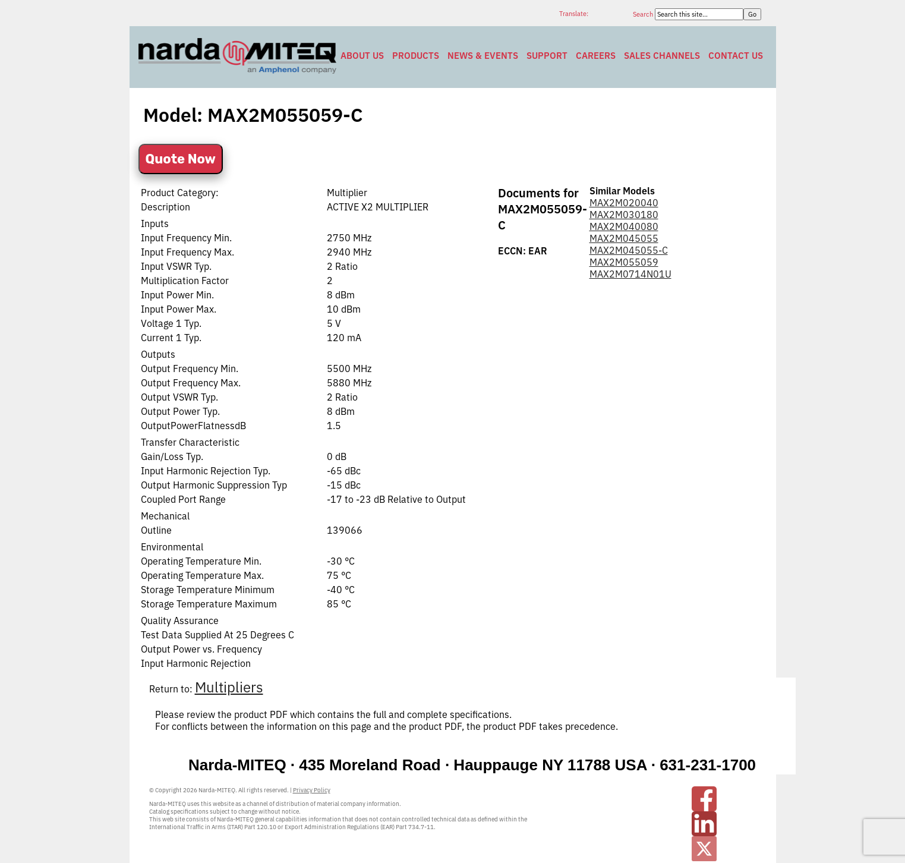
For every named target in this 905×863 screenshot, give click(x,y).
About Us (362, 55)
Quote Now (181, 159)
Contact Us (735, 55)
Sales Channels (662, 55)
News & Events (482, 55)
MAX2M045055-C (628, 250)
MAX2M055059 (623, 262)
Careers (596, 55)
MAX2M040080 (623, 226)
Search (644, 14)
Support (546, 55)
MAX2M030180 (623, 215)
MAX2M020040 (623, 203)
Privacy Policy (311, 790)
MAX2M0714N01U (630, 274)
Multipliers (229, 687)
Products (415, 55)
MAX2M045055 (623, 238)
